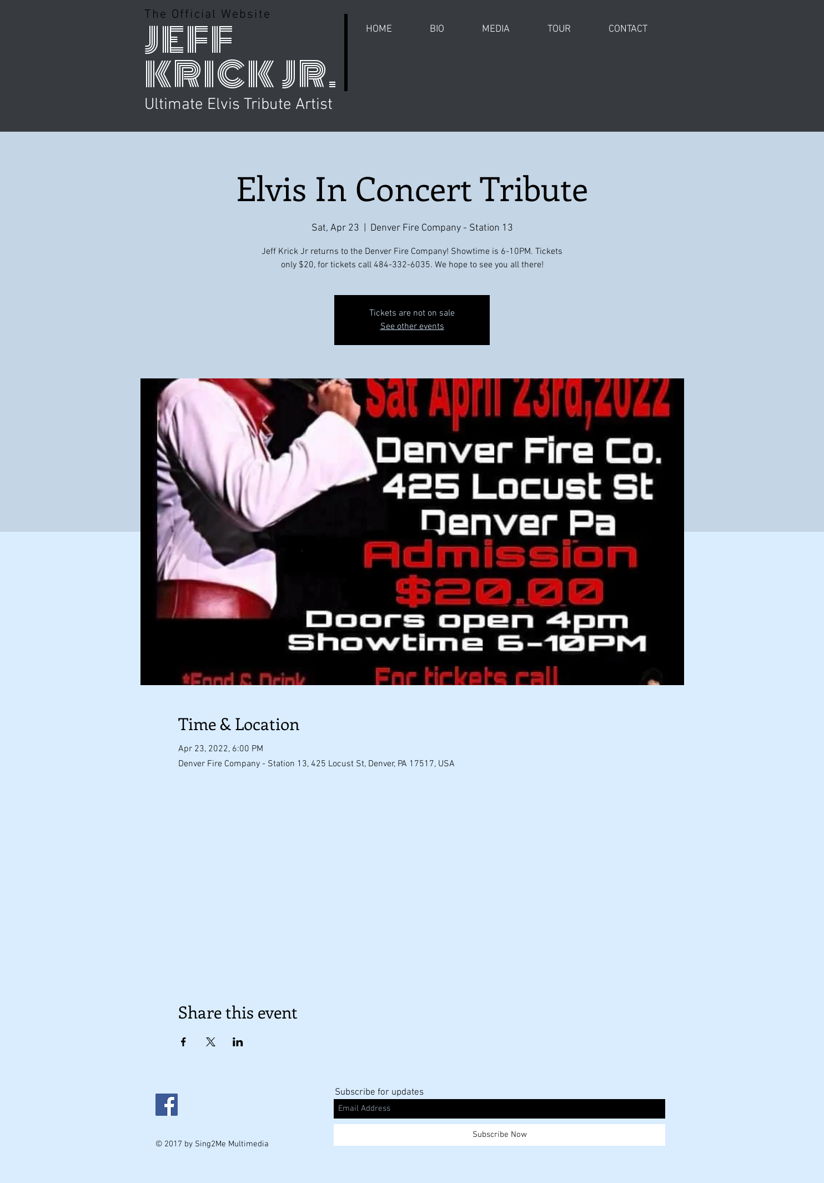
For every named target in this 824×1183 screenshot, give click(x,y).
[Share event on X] (210, 1041)
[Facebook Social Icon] (166, 1105)
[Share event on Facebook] (183, 1041)
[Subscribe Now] (499, 1135)
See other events (412, 326)
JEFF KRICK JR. (241, 57)
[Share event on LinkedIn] (238, 1041)
